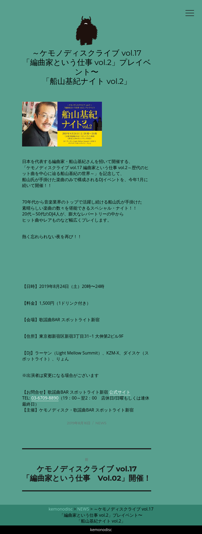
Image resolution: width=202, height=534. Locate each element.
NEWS (100, 423)
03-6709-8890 (45, 398)
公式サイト (119, 392)
